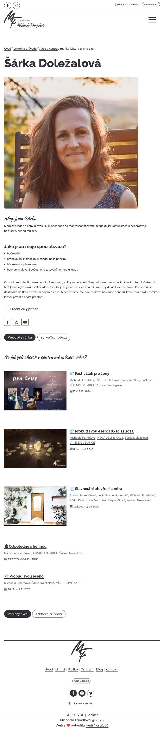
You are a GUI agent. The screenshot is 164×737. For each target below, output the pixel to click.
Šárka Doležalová (108, 382)
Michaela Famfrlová (82, 382)
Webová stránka (25, 339)
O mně (60, 674)
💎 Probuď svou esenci (24, 578)
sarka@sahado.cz (68, 339)
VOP (80, 721)
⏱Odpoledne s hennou (25, 549)
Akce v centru (148, 5)
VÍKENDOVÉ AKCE (82, 387)
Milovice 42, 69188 (123, 5)
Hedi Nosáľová (97, 731)
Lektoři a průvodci (25, 48)
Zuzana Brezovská (139, 503)
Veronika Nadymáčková (136, 382)
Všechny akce (22, 618)
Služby (73, 674)
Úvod (7, 48)
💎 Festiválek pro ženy (89, 376)
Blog (99, 674)
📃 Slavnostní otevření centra (96, 491)
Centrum (87, 674)
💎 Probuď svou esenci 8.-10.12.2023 (102, 433)
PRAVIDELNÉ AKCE (110, 440)
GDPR (70, 721)
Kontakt (112, 674)
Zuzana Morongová (109, 387)
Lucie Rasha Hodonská (112, 498)
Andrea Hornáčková (83, 498)
